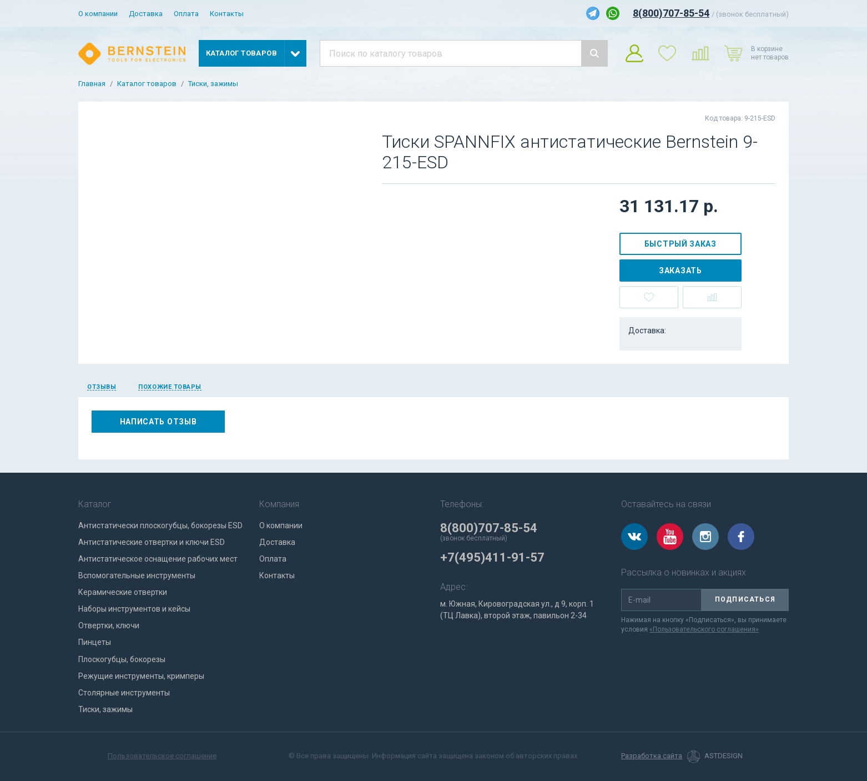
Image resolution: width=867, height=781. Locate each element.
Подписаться (745, 599)
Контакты (227, 13)
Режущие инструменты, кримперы (141, 676)
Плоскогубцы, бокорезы (121, 659)
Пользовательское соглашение (162, 756)
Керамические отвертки (122, 592)
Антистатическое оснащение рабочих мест (158, 558)
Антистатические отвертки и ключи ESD (151, 542)
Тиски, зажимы (213, 84)
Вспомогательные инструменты (136, 575)
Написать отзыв (158, 421)
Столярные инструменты (124, 692)
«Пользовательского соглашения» (704, 629)
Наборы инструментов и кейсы (134, 608)
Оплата (186, 13)
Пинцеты (94, 642)
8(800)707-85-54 (671, 13)
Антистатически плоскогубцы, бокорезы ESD (160, 525)
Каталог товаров (147, 84)
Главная (91, 84)
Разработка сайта (651, 756)
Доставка (146, 13)
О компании (98, 13)
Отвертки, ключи (108, 625)
